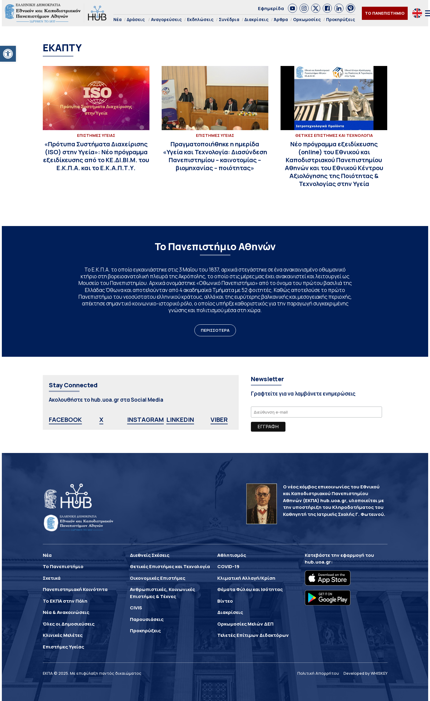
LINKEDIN (180, 419)
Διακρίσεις (256, 19)
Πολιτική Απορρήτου (318, 673)
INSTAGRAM (145, 419)
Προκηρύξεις (340, 19)
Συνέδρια (229, 19)
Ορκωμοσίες (307, 19)
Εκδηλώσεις (200, 19)
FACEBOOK (65, 419)
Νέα (117, 19)
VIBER (219, 419)
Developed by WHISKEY (366, 673)
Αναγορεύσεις (166, 19)
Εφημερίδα (271, 8)
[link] (292, 8)
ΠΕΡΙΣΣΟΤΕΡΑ (215, 330)
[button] (8, 54)
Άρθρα (281, 19)
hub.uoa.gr (318, 562)
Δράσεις (136, 19)
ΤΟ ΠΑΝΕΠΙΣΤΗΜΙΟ (385, 13)
